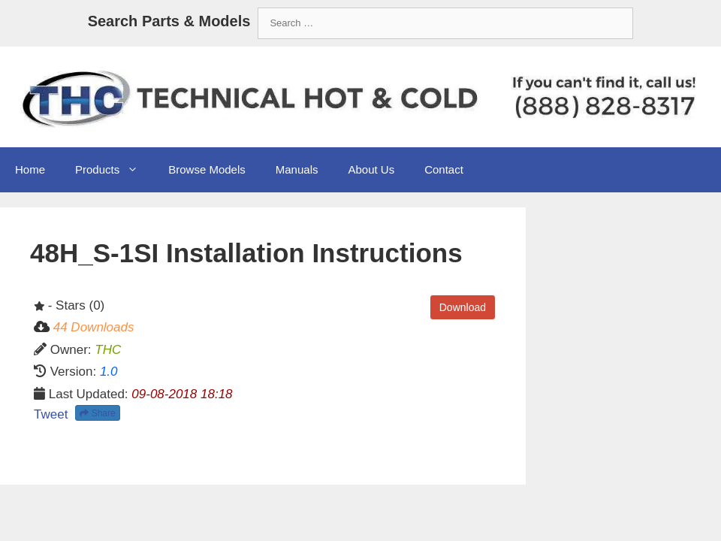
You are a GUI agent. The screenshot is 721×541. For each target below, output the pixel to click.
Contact (443, 169)
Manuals (297, 169)
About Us (371, 169)
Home (30, 169)
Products (114, 169)
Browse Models (207, 169)
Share (97, 413)
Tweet (51, 414)
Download (462, 307)
